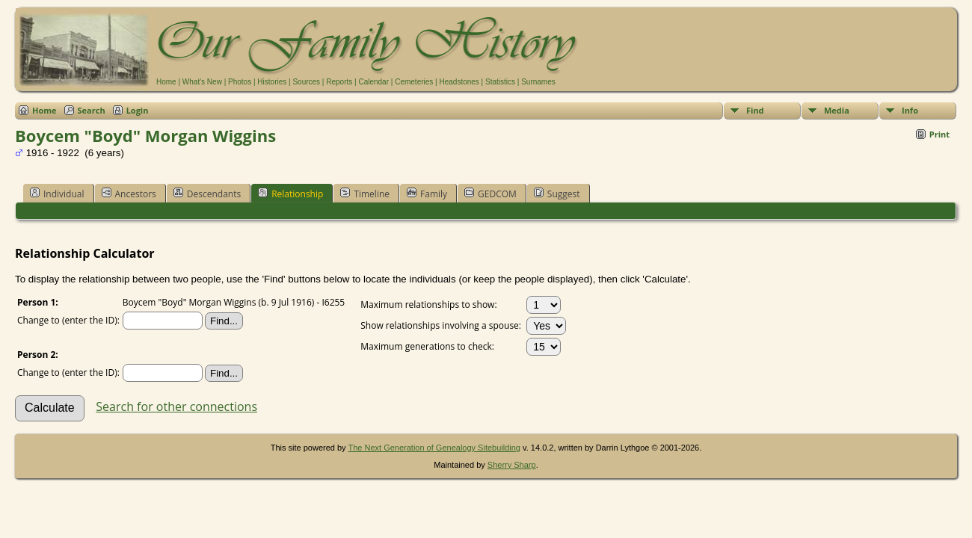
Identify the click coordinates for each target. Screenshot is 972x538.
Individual (57, 193)
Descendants (207, 193)
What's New (202, 82)
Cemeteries (414, 82)
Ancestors (129, 193)
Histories (271, 82)
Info (910, 110)
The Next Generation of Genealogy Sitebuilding (434, 447)
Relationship (290, 193)
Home (166, 82)
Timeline (365, 193)
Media (836, 110)
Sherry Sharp (511, 464)
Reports (339, 82)
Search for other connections (176, 406)
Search (91, 110)
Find (755, 110)
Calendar (373, 82)
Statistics (500, 82)
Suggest (557, 193)
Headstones (459, 82)
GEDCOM (490, 193)
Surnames (538, 82)
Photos (239, 82)
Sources (306, 82)
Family (427, 193)
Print (939, 134)
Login (137, 110)
